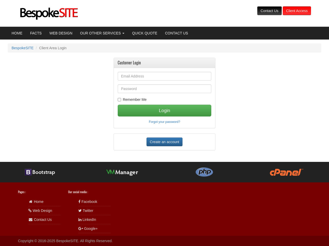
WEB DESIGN (60, 33)
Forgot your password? (164, 122)
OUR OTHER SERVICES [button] (102, 33)
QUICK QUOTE (144, 33)
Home (35, 202)
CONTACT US (176, 33)
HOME (17, 33)
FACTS (36, 33)
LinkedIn (87, 220)
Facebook (87, 202)
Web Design (40, 211)
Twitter (85, 211)
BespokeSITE (23, 48)
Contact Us (269, 11)
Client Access (297, 11)
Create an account (164, 142)
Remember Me (132, 99)
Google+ (88, 229)
